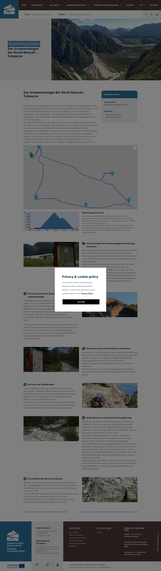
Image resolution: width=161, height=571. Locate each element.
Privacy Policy (87, 293)
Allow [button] (81, 302)
